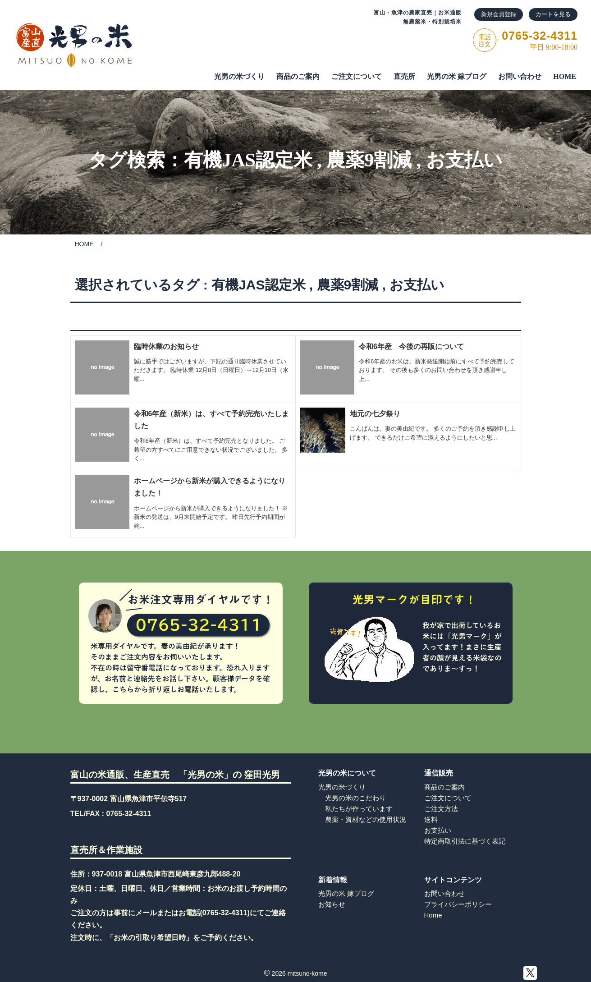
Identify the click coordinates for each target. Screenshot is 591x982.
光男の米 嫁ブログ (456, 76)
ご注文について (448, 798)
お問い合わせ (519, 76)
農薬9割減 (369, 160)
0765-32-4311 (128, 813)
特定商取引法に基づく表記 (464, 841)
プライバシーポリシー (458, 904)
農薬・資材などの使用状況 (365, 819)
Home (433, 915)
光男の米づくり (239, 76)
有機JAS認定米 (248, 160)
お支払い (464, 160)
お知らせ (331, 904)
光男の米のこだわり (355, 798)
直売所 (404, 76)
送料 (431, 819)
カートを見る (553, 14)
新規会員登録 (498, 14)
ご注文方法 (441, 808)
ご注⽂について (356, 76)
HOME (564, 76)
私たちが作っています (359, 808)
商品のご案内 (298, 76)
